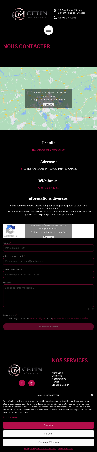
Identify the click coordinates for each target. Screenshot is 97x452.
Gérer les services (10, 417)
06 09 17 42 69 (67, 17)
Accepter (48, 425)
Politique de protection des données (40, 448)
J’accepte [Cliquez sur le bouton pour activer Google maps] (48, 104)
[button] (92, 395)
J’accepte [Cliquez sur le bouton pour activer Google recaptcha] (48, 237)
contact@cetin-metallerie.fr (50, 150)
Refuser (48, 433)
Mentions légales (65, 448)
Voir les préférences (48, 442)
